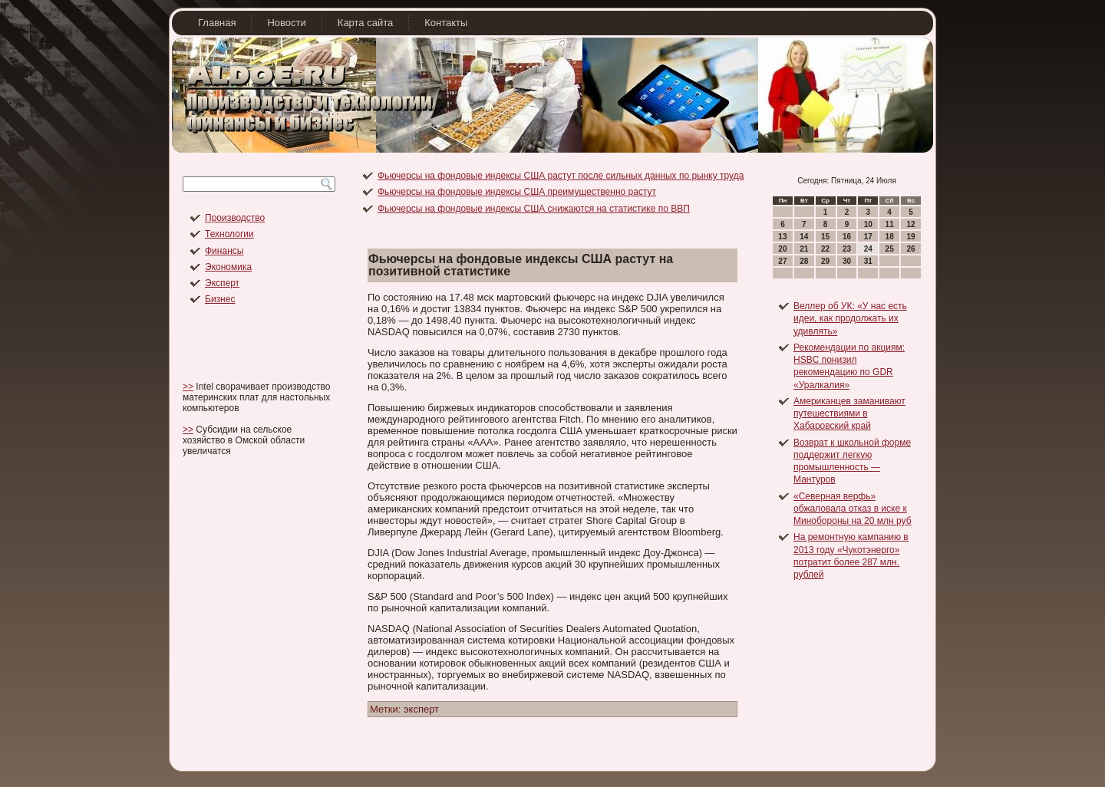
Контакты (445, 22)
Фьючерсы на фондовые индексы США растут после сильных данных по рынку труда (561, 175)
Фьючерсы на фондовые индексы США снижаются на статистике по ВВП (534, 208)
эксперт (421, 709)
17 (868, 236)
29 (825, 261)
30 (847, 261)
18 (890, 236)
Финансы (224, 250)
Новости (286, 22)
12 (910, 224)
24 (868, 249)
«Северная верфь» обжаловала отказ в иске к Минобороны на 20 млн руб (852, 509)
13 (782, 236)
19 (910, 236)
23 (847, 249)
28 (804, 261)
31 (868, 261)
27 (782, 261)
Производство (235, 217)
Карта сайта (365, 22)
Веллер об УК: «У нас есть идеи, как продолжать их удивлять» (850, 319)
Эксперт (222, 283)
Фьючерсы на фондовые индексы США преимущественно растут (517, 191)
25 (890, 249)
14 (804, 236)
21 (804, 249)
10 (868, 224)
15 (825, 236)
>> (188, 386)
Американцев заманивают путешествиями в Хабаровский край (849, 414)
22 (825, 249)
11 (890, 224)
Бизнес (220, 299)
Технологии (229, 234)
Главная (217, 22)
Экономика (228, 267)
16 (847, 236)
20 (782, 249)
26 (910, 249)
